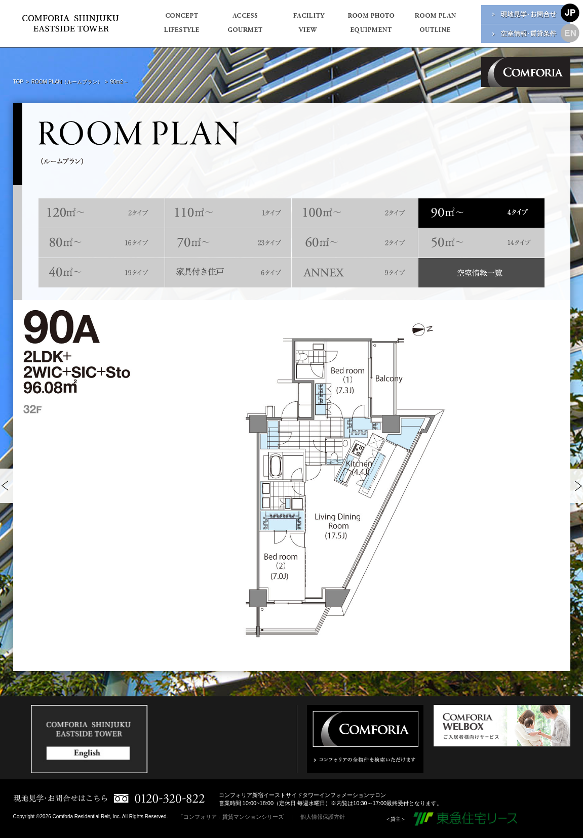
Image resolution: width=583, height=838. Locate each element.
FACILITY (308, 18)
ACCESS (245, 18)
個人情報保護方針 (322, 817)
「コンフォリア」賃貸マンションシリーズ (231, 817)
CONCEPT (181, 18)
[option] (291, 485)
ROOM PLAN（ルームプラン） (66, 82)
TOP (18, 82)
